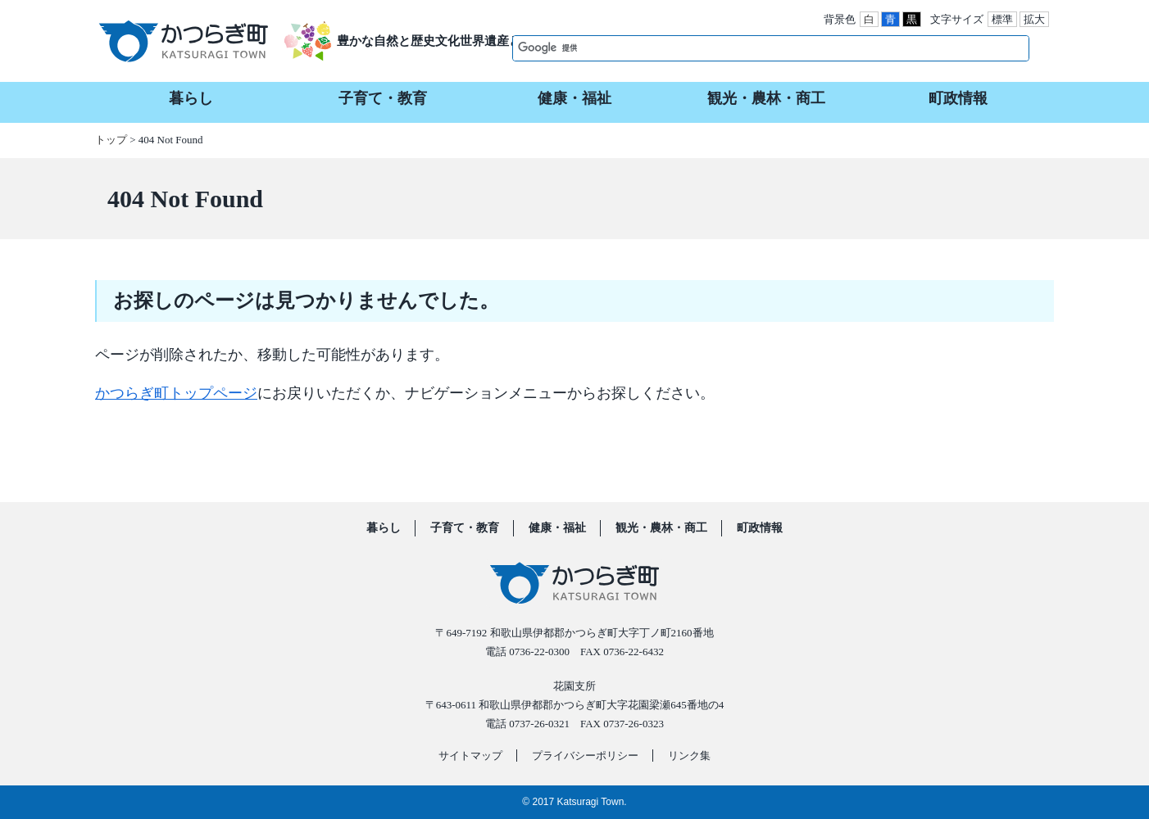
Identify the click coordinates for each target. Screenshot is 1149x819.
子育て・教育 (464, 528)
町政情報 (760, 528)
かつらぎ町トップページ (176, 393)
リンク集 (689, 755)
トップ (111, 139)
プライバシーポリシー (585, 755)
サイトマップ (470, 755)
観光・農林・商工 (661, 528)
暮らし (383, 528)
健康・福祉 (557, 528)
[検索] (753, 47)
